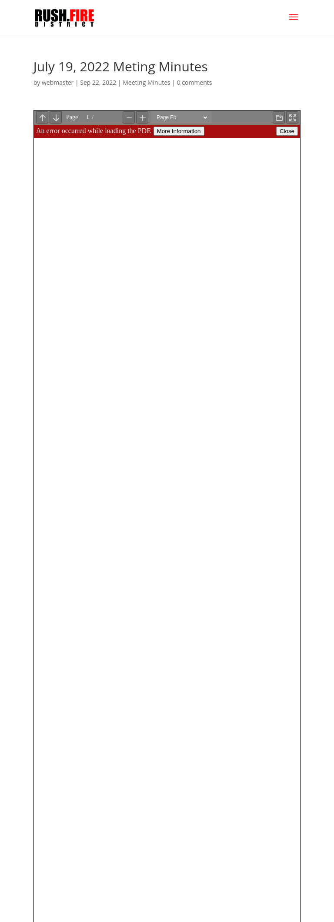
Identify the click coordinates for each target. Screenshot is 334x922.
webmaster (57, 82)
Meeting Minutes (146, 82)
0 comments (194, 82)
